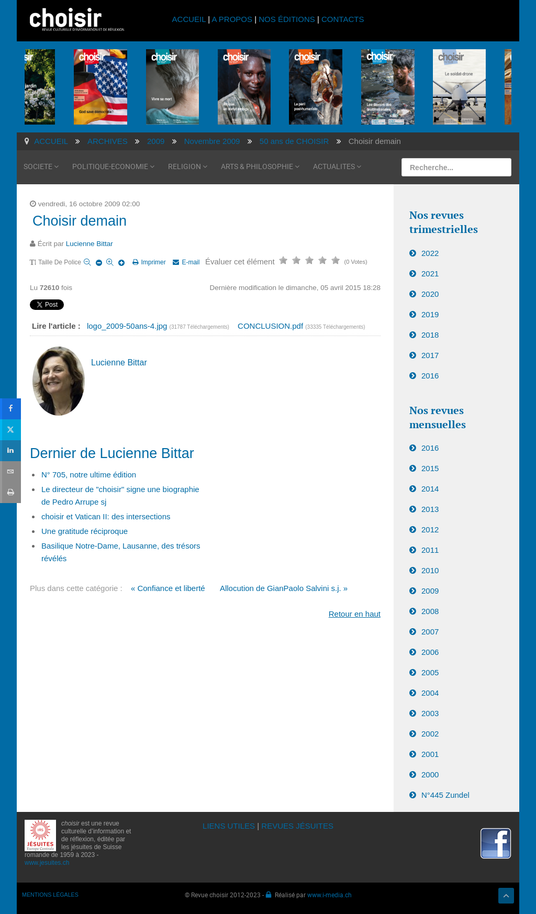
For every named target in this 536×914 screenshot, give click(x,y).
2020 (430, 293)
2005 (430, 672)
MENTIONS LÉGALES (50, 894)
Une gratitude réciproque (84, 531)
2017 (430, 355)
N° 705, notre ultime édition (88, 474)
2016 (430, 375)
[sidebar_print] (10, 492)
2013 (430, 509)
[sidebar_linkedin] (10, 450)
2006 (430, 652)
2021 (430, 273)
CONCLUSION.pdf (271, 325)
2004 (430, 692)
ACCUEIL (190, 19)
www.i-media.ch (329, 894)
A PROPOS (231, 19)
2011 (430, 549)
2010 (430, 570)
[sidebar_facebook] (10, 408)
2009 (430, 590)
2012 (430, 529)
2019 (430, 314)
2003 (430, 713)
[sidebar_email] (10, 471)
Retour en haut (355, 613)
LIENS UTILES (229, 825)
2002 (430, 733)
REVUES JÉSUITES (297, 825)
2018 (430, 334)
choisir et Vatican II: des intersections (106, 516)
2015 (430, 468)
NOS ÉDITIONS (287, 19)
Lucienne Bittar (89, 244)
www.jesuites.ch (47, 862)
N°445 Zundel (445, 794)
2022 (430, 253)
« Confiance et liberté (168, 588)
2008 (430, 611)
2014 (430, 488)
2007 (430, 631)
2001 (430, 754)
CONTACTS (342, 19)
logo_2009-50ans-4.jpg (128, 325)
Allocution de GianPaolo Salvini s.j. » (284, 588)
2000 (430, 774)
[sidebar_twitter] (10, 429)
